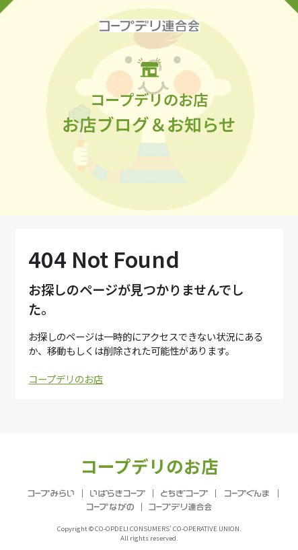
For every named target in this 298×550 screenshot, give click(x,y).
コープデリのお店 (65, 379)
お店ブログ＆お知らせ (149, 97)
